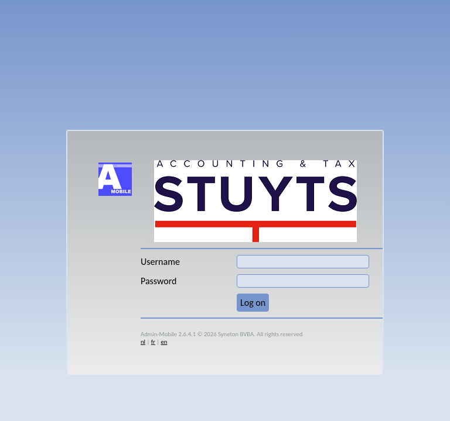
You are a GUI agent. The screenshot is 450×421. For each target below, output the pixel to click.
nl (143, 342)
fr (153, 342)
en (164, 342)
